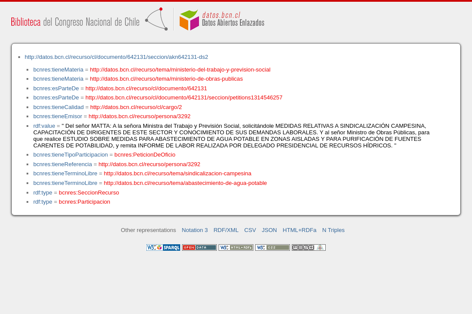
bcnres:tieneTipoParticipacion (70, 154)
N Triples (333, 230)
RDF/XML (226, 230)
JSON (269, 230)
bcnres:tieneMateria (58, 69)
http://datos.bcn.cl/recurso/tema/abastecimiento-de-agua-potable (185, 183)
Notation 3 (195, 230)
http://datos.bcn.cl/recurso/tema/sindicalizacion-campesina (178, 173)
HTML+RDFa (300, 230)
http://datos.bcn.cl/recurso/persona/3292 (140, 116)
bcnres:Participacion (84, 201)
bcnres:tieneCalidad (58, 107)
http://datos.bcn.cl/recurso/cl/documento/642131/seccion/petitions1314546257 (184, 97)
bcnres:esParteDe (56, 88)
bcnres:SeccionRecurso (89, 192)
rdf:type (42, 192)
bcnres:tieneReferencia (62, 164)
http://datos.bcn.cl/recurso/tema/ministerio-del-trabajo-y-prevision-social (180, 69)
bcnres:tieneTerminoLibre (65, 173)
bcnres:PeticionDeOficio (145, 154)
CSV (250, 230)
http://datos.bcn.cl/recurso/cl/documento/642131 (146, 88)
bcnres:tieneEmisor (57, 116)
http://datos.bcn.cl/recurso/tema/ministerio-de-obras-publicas (166, 78)
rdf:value (44, 126)
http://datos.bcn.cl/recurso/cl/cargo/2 (136, 107)
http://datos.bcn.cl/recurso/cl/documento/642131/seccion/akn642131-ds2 (116, 57)
